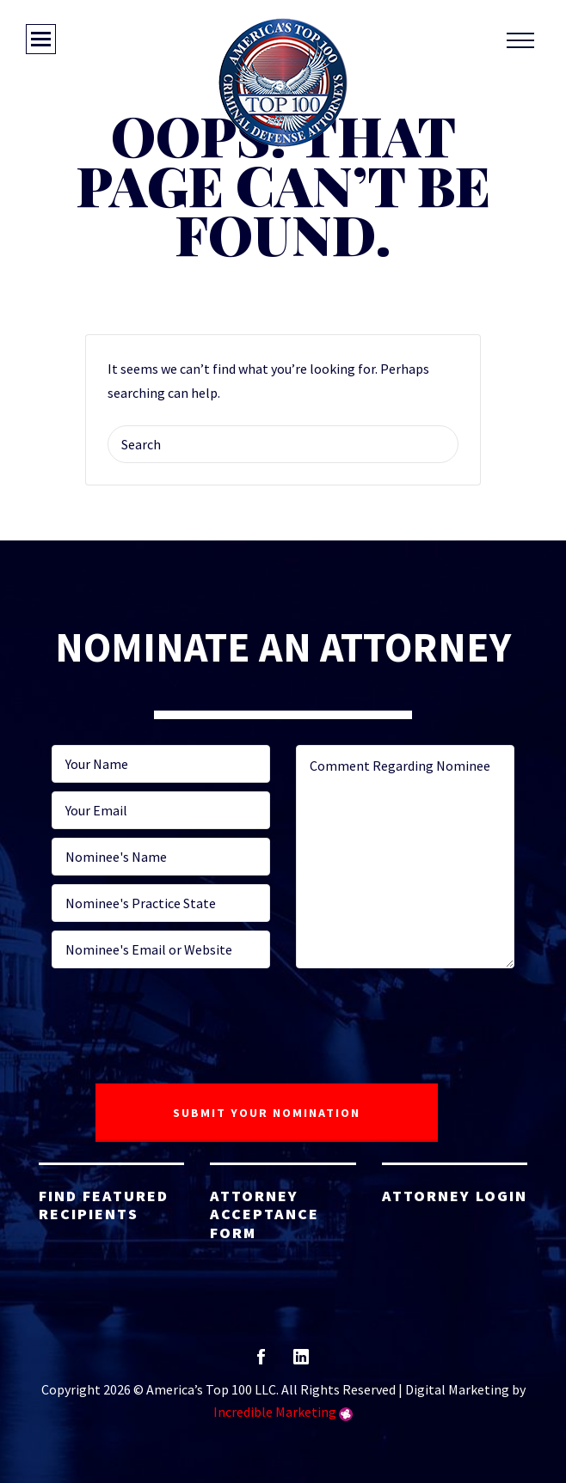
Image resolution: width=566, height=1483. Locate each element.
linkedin (301, 1362)
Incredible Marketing (274, 1411)
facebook (261, 1362)
